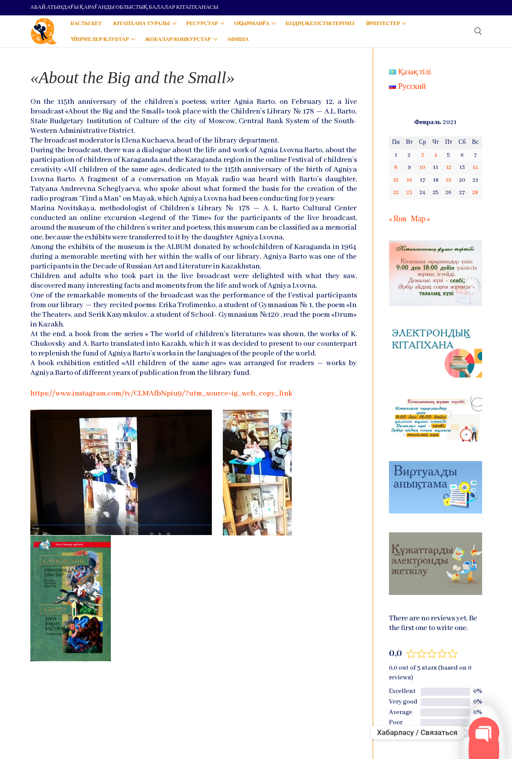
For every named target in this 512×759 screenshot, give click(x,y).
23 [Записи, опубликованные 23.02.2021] (409, 192)
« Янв (398, 219)
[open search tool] (478, 31)
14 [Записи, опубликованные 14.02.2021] (475, 167)
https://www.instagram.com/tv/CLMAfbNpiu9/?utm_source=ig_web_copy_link (161, 393)
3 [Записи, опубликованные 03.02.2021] (422, 155)
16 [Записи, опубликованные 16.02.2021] (409, 180)
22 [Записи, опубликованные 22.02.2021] (396, 192)
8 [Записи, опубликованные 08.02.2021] (395, 167)
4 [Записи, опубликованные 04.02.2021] (435, 155)
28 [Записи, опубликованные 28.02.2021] (475, 192)
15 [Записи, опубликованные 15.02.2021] (396, 180)
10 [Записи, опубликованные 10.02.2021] (422, 167)
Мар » (420, 219)
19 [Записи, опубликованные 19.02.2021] (448, 180)
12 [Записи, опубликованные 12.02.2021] (448, 167)
